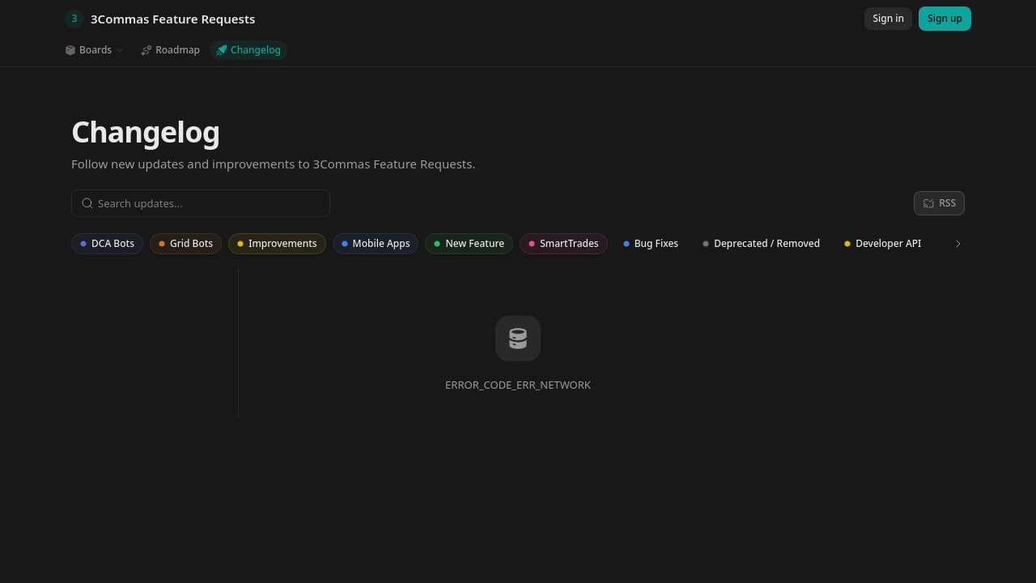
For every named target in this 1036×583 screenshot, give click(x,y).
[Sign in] (888, 18)
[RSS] (939, 203)
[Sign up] (945, 18)
